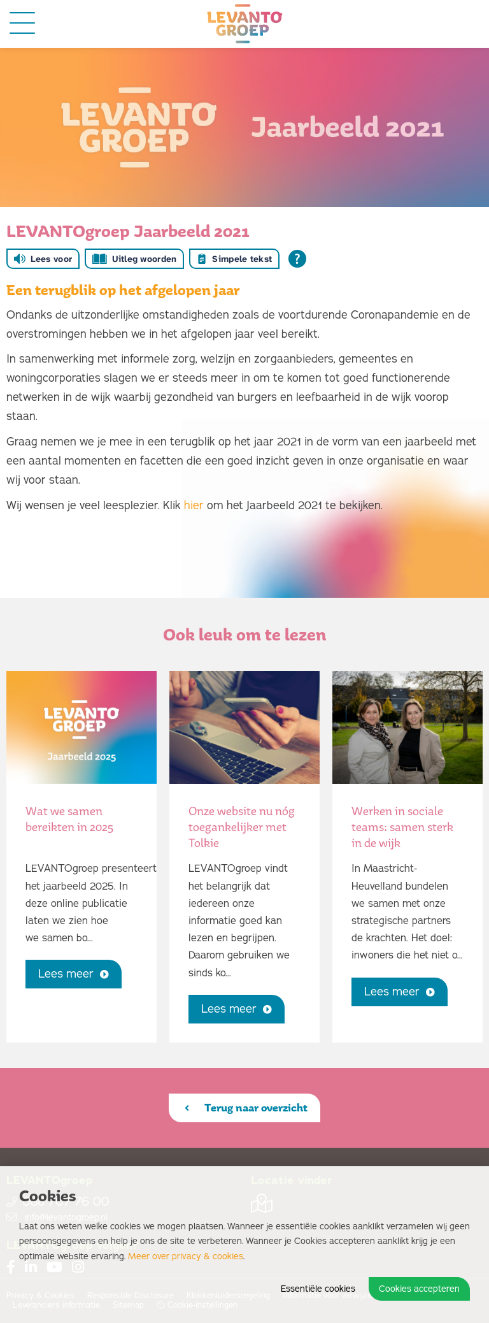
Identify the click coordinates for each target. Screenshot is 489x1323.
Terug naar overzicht (246, 1107)
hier (194, 505)
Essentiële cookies (318, 1289)
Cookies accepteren (419, 1289)
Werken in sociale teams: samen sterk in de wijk (402, 826)
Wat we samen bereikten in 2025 (69, 818)
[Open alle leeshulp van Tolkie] (297, 259)
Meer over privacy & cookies (185, 1256)
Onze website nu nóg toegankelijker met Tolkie (241, 826)
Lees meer (73, 973)
